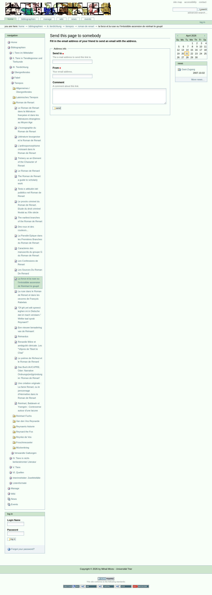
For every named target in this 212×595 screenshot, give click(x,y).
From (56, 67)
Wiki (61, 19)
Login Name (13, 520)
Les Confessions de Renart (28, 263)
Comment (58, 82)
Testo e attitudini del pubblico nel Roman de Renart (29, 192)
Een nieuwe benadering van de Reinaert (30, 329)
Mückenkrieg (22, 447)
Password (12, 530)
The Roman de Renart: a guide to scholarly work (29, 180)
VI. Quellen (18, 472)
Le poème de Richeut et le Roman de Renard (30, 360)
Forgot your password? (21, 549)
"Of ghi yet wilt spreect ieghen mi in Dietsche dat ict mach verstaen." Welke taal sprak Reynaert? (29, 315)
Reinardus (23, 336)
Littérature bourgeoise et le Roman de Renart (29, 138)
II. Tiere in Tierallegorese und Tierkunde (27, 60)
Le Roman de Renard (29, 171)
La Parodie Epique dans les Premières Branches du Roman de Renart (30, 239)
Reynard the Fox (24, 431)
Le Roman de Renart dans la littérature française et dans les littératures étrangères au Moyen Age (29, 115)
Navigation (12, 35)
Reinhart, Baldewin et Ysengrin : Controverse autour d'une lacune (29, 407)
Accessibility (190, 2)
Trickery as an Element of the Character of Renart (29, 162)
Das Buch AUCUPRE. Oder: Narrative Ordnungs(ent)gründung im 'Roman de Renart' (30, 372)
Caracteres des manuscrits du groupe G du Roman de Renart (30, 252)
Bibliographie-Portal (58, 9)
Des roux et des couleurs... (26, 228)
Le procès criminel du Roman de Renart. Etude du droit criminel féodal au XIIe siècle (29, 207)
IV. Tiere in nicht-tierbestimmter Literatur (24, 460)
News (74, 19)
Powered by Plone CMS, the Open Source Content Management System (106, 578)
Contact (202, 2)
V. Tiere (16, 467)
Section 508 (71, 586)
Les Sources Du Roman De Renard (30, 272)
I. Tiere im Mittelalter (23, 53)
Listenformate (19, 483)
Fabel (17, 77)
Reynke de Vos (23, 437)
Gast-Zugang (191, 71)
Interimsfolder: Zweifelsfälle (26, 478)
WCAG (88, 586)
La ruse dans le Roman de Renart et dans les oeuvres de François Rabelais (29, 297)
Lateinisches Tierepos (27, 97)
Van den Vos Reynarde (28, 421)
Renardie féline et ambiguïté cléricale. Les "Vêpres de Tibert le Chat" (30, 347)
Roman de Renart (86, 26)
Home (10, 19)
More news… (198, 79)
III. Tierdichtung (54, 26)
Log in (202, 22)
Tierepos (70, 26)
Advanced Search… (197, 12)
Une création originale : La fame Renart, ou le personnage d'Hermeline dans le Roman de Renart (29, 390)
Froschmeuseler (24, 442)
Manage (47, 19)
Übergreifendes (22, 72)
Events (87, 19)
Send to (57, 53)
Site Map (177, 2)
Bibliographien (28, 19)
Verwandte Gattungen (25, 453)
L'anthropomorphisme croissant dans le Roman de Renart (29, 149)
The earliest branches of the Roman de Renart (30, 219)
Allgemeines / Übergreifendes (24, 90)
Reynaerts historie (25, 426)
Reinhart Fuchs (24, 416)
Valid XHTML (106, 586)
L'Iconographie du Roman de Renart (27, 129)
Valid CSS (123, 586)
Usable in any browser (140, 586)
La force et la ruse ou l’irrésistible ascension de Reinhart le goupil (29, 282)
